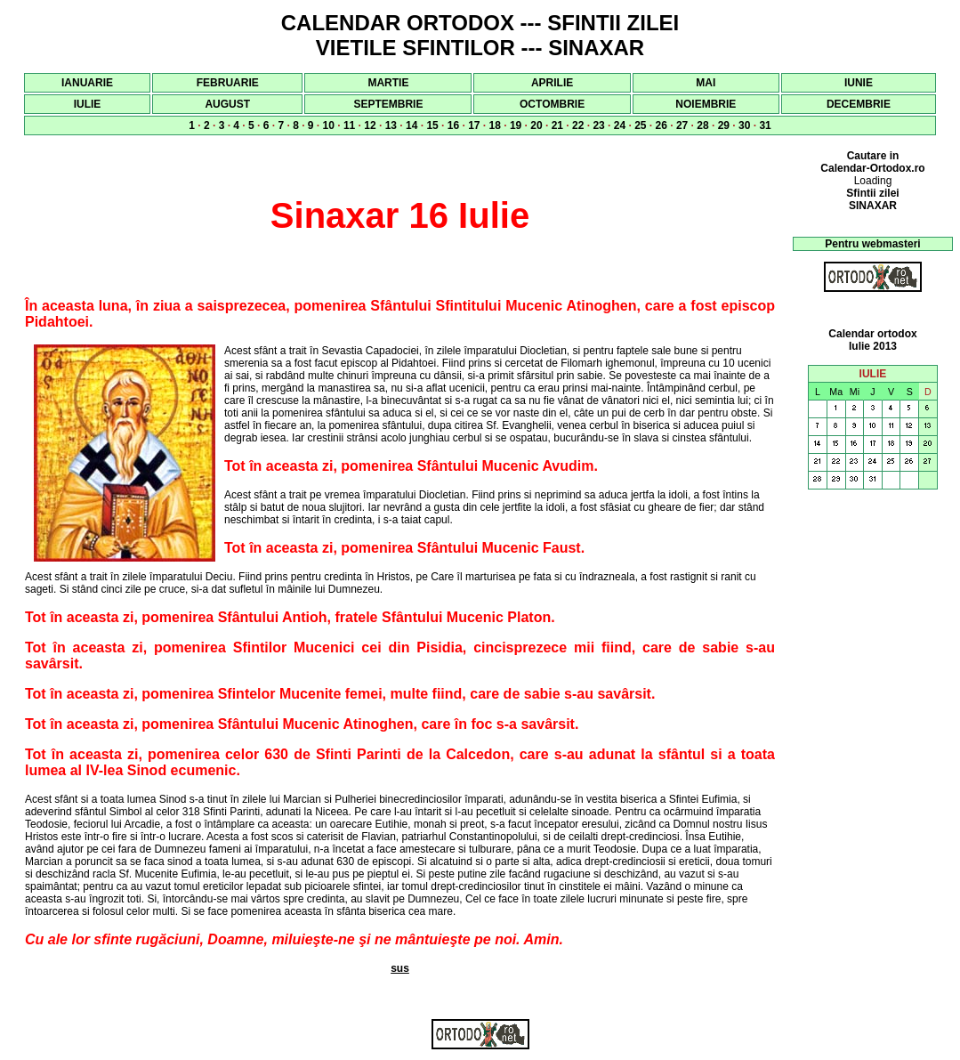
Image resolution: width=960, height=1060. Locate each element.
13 (391, 125)
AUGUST (227, 104)
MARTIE (387, 83)
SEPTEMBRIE (388, 104)
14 (411, 125)
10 (329, 125)
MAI (705, 83)
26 (661, 125)
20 (536, 125)
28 (702, 125)
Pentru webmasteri (872, 244)
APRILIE (552, 83)
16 (453, 125)
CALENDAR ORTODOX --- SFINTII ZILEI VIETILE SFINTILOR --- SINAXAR (480, 35)
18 (495, 125)
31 (764, 125)
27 (682, 125)
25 (640, 125)
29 (724, 125)
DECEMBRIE (859, 104)
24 (619, 125)
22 (578, 125)
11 (349, 125)
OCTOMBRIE (552, 104)
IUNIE (858, 83)
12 (369, 125)
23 (598, 125)
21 (557, 125)
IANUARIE (87, 83)
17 (474, 125)
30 (744, 125)
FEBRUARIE (228, 83)
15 (432, 125)
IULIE (87, 104)
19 (515, 125)
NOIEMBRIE (705, 104)
